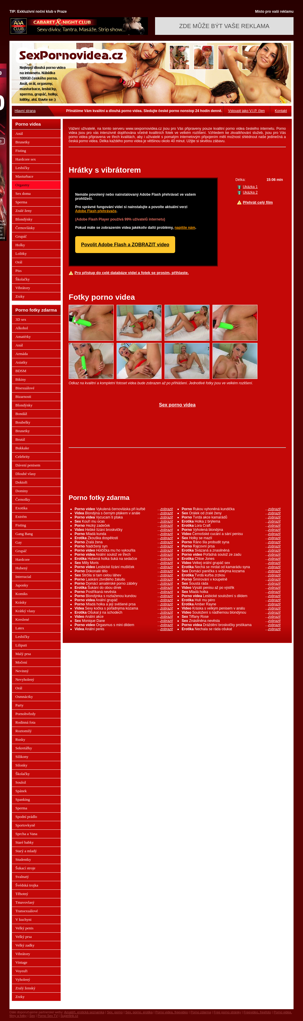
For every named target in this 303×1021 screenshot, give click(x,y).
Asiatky (21, 362)
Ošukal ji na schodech (124, 612)
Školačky (22, 279)
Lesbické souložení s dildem (231, 596)
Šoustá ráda (231, 583)
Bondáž (21, 413)
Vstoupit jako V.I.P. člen (246, 111)
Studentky (23, 859)
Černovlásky (25, 228)
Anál (19, 133)
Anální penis (124, 629)
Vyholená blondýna (231, 530)
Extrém (21, 516)
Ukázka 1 (250, 187)
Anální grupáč (124, 600)
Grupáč (21, 236)
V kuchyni (23, 919)
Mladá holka (231, 592)
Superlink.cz (69, 1015)
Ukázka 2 (250, 192)
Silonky (21, 765)
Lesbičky (22, 168)
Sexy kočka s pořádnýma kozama (124, 608)
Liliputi (21, 645)
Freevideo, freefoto (257, 1012)
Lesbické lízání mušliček (124, 567)
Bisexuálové (24, 388)
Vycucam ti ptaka (124, 517)
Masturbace (24, 176)
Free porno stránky (227, 1012)
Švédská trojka (26, 885)
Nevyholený (24, 679)
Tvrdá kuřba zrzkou (231, 575)
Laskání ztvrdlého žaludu (124, 579)
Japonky (21, 585)
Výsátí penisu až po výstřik (231, 588)
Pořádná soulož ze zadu (231, 554)
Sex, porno (115, 1012)
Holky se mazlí (231, 538)
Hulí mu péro (231, 600)
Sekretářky (23, 748)
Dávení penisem (27, 465)
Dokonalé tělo (124, 571)
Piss (18, 270)
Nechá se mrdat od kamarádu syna (231, 567)
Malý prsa (23, 654)
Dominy (21, 491)
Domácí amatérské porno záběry (124, 583)
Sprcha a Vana (26, 834)
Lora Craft (231, 526)
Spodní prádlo (26, 816)
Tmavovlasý (24, 902)
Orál (18, 262)
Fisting (20, 150)
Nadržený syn (124, 546)
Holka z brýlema (231, 521)
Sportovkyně (25, 825)
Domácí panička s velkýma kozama (231, 571)
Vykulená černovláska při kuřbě (124, 509)
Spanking (22, 799)
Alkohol (21, 328)
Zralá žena (124, 542)
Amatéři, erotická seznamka (84, 1012)
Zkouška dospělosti (124, 538)
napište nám (185, 228)
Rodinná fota (25, 722)
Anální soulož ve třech (124, 554)
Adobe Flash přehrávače (95, 211)
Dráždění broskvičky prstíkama (231, 625)
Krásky (21, 602)
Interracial (23, 576)
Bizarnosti (23, 396)
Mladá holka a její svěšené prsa (124, 604)
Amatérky (23, 336)
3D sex (20, 319)
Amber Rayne (231, 604)
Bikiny (20, 379)
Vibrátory (22, 288)
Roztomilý (23, 731)
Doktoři (21, 482)
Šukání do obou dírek (124, 588)
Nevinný (22, 671)
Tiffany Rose (231, 617)
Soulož (20, 782)
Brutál (20, 439)
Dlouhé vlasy (25, 473)
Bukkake (22, 448)
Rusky (20, 739)
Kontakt (281, 111)
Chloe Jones (231, 559)
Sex (32, 1015)
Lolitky (21, 253)
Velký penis (24, 928)
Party (19, 705)
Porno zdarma (201, 1012)
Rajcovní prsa (231, 546)
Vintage (21, 962)
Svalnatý (22, 876)
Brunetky (22, 142)
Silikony (21, 756)
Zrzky (20, 296)
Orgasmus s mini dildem (124, 625)
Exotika (21, 508)
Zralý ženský (25, 988)
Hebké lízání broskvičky (124, 530)
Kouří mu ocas (124, 521)
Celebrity (22, 456)
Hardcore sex (25, 159)
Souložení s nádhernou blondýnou (231, 612)
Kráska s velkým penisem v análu (231, 608)
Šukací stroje (25, 868)
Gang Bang (24, 533)
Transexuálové (26, 911)
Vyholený (22, 979)
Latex (19, 628)
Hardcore (22, 559)
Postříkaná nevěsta (124, 592)
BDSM (20, 371)
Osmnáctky (24, 696)
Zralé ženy (23, 210)
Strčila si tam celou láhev (124, 575)
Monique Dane (124, 621)
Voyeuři (21, 971)
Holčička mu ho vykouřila (124, 550)
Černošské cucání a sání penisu (231, 534)
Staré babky (24, 842)
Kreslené (22, 619)
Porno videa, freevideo (171, 1012)
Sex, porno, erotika (139, 1012)
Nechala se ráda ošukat (231, 629)
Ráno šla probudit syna (231, 542)
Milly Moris (124, 563)
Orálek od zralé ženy (231, 513)
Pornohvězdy (25, 714)
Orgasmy (22, 185)
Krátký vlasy (25, 611)
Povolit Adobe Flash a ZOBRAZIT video (125, 244)
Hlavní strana (25, 111)
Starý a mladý (26, 851)
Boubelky (22, 422)
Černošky (22, 499)
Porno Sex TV (48, 1015)
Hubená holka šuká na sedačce (124, 559)
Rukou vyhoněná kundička (231, 509)
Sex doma (23, 193)
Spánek (21, 791)
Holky (20, 245)
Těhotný (21, 894)
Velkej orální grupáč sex (231, 563)
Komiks (21, 593)
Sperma (21, 202)
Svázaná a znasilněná (231, 550)
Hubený (21, 568)
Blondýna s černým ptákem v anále (124, 513)
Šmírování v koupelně (231, 579)
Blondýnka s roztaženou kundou (124, 596)
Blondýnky (24, 219)
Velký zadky (25, 945)
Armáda (21, 353)
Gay (18, 542)
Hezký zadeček (124, 526)
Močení (21, 662)
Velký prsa (23, 936)
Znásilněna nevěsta (231, 621)
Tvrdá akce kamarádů (231, 517)
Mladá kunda (124, 534)
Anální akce (124, 617)
